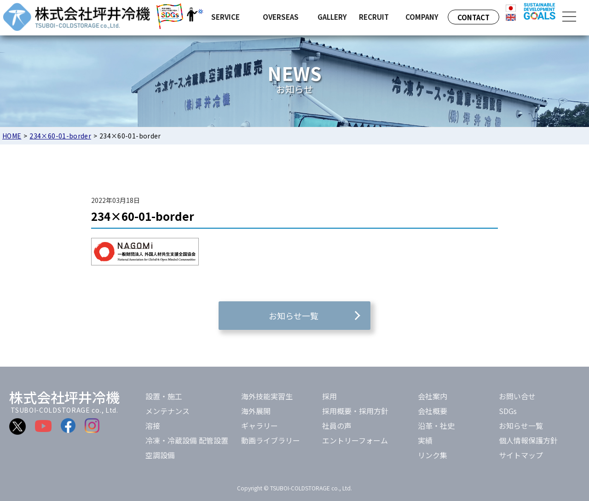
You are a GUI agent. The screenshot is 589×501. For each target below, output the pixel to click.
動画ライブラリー (270, 440)
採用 (329, 396)
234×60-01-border (60, 135)
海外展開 (256, 410)
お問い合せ (517, 396)
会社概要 (432, 410)
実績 (425, 440)
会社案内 (432, 396)
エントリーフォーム (355, 440)
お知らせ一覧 (521, 425)
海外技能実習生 (267, 396)
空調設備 (160, 455)
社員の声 (337, 425)
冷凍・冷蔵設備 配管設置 (186, 440)
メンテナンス (167, 410)
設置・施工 (163, 396)
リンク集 (432, 455)
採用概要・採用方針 (355, 410)
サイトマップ (521, 455)
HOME (11, 135)
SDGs (508, 410)
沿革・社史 (436, 425)
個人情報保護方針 (528, 440)
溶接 (152, 425)
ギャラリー (259, 425)
